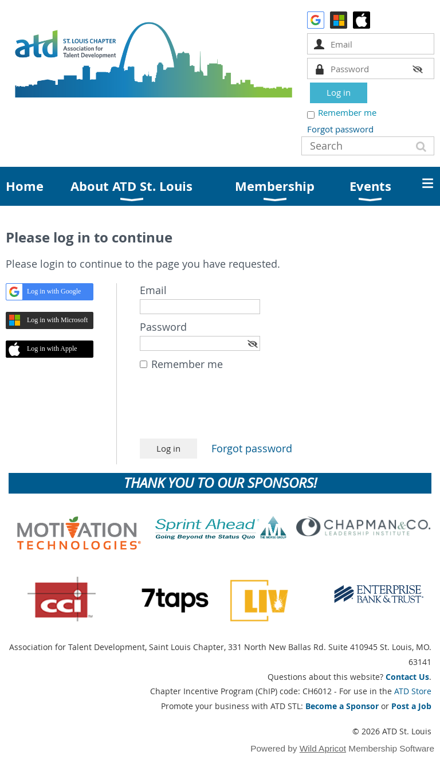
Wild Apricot (323, 748)
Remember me (347, 112)
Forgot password (340, 129)
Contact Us (407, 676)
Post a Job (411, 706)
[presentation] (227, 410)
